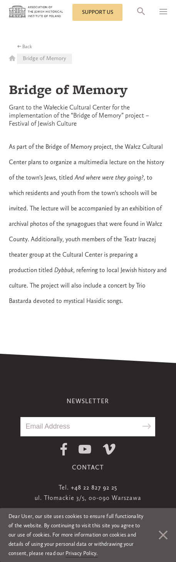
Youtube (85, 449)
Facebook (64, 449)
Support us (97, 12)
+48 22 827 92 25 (94, 488)
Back (27, 47)
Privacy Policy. (81, 553)
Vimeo (109, 449)
